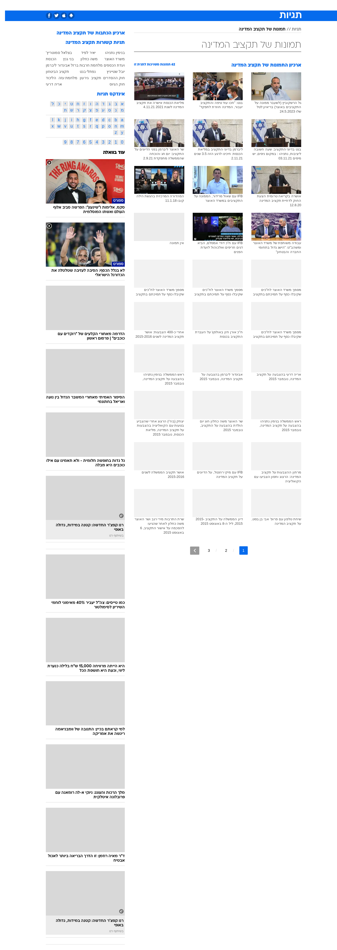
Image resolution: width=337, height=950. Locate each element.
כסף (185, 5)
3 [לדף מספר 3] (204, 550)
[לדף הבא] (189, 551)
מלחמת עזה (63, 78)
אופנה (98, 5)
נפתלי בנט (83, 71)
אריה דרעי (49, 84)
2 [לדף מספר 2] (221, 550)
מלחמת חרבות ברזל (82, 65)
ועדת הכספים (109, 65)
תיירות (137, 5)
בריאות (155, 5)
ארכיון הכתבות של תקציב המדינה (86, 33)
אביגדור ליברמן (53, 65)
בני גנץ (63, 59)
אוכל (172, 5)
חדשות (272, 5)
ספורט (254, 5)
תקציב (91, 78)
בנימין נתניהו (110, 52)
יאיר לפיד (83, 52)
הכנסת (46, 59)
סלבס (200, 5)
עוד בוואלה (109, 152)
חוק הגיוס (112, 84)
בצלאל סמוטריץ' (54, 52)
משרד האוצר (109, 59)
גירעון (79, 78)
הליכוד (46, 78)
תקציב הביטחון (52, 71)
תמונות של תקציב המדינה (257, 29)
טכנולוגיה (118, 5)
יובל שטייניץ (111, 71)
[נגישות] (7, 5)
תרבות (216, 5)
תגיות (291, 29)
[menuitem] (268, 5)
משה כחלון (84, 59)
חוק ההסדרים (109, 78)
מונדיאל (235, 5)
